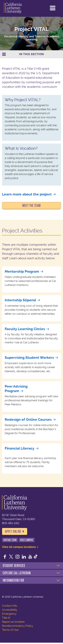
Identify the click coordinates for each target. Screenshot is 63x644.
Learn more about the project (27, 194)
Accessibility (9, 609)
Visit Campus (26, 540)
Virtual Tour (10, 540)
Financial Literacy (19, 448)
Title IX (6, 617)
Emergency (9, 613)
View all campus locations (19, 547)
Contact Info (9, 605)
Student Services (14, 565)
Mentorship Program (22, 271)
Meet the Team (31, 205)
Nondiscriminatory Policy (17, 625)
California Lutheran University (16, 8)
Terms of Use (10, 629)
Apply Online (13, 531)
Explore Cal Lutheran (17, 573)
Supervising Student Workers (29, 358)
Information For (13, 580)
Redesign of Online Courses (28, 420)
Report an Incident (13, 621)
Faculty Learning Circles (25, 329)
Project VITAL (31, 29)
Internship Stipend (20, 300)
